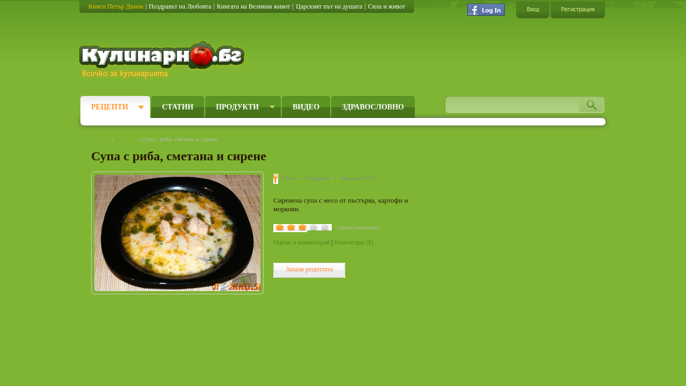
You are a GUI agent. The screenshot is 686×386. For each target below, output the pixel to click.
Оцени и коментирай (301, 242)
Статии (177, 107)
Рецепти (109, 107)
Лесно (289, 178)
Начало (100, 139)
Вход (532, 9)
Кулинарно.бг (163, 60)
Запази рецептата (309, 269)
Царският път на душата (329, 6)
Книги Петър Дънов (115, 6)
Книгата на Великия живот (253, 6)
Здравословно (373, 107)
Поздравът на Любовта (180, 6)
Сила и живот (386, 6)
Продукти (237, 107)
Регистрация (577, 9)
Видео (306, 107)
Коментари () (354, 242)
